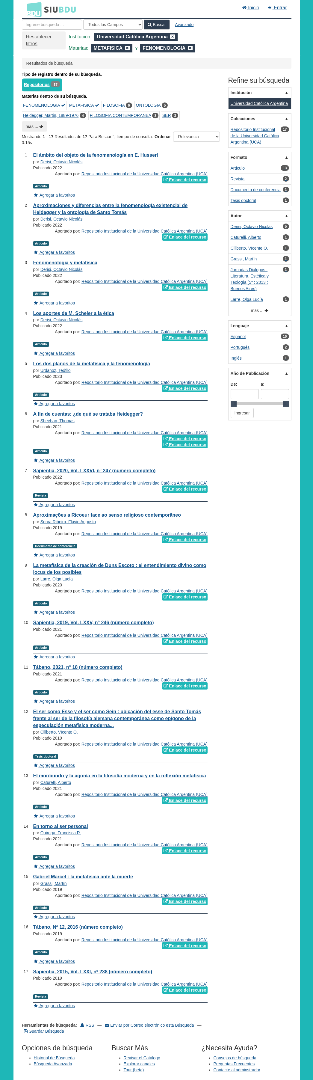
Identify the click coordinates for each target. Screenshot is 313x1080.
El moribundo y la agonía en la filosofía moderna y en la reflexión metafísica (119, 775)
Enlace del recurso (185, 179)
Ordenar (163, 136)
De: (234, 384)
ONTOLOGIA (148, 105)
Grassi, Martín (53, 883)
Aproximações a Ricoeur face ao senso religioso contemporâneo (107, 515)
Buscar (157, 24)
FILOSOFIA (114, 105)
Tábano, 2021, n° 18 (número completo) (78, 667)
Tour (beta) (134, 1069)
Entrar (277, 7)
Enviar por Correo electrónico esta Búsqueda (150, 1025)
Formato (239, 157)
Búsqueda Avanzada (53, 1063)
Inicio (250, 7)
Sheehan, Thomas (57, 420)
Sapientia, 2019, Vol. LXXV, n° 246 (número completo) (93, 622)
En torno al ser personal (60, 826)
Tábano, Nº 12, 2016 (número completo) (78, 927)
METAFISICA (84, 105)
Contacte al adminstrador (237, 1069)
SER (166, 115)
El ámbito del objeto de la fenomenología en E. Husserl (95, 155)
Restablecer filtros (39, 40)
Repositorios (37, 84)
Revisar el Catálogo (142, 1057)
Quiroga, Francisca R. (60, 832)
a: (262, 384)
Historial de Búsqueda (54, 1057)
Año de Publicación (250, 373)
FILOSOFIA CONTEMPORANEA (120, 115)
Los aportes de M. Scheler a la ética (73, 313)
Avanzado (184, 24)
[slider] (234, 404)
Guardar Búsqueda (44, 1031)
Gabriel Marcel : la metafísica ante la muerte (83, 876)
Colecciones (243, 118)
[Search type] (113, 24)
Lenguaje (240, 325)
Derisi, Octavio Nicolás (61, 161)
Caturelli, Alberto (55, 782)
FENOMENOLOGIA (44, 105)
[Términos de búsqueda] (52, 24)
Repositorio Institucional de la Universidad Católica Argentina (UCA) (144, 173)
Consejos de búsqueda (235, 1057)
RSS (87, 1025)
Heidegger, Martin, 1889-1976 (50, 115)
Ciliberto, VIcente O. (59, 732)
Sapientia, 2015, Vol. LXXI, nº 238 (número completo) (92, 971)
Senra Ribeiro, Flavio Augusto (68, 521)
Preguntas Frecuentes (234, 1063)
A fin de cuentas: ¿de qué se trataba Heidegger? (88, 414)
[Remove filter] (172, 36)
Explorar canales (139, 1063)
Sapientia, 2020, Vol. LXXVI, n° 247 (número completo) (94, 470)
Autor (236, 215)
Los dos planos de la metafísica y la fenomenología (91, 363)
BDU (32, 9)
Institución (241, 92)
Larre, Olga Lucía (56, 579)
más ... (34, 126)
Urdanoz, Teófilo (55, 370)
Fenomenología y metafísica (65, 262)
